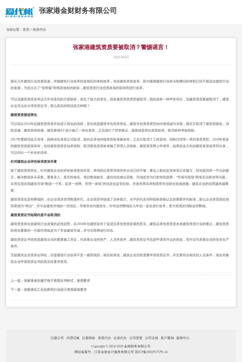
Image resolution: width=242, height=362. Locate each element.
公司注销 (151, 338)
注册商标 (88, 338)
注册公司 (57, 338)
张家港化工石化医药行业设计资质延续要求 (55, 289)
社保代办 (120, 338)
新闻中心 (183, 338)
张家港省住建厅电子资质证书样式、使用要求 (57, 280)
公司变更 (136, 338)
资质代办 (39, 29)
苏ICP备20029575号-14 (151, 352)
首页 (26, 29)
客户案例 (167, 338)
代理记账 (73, 338)
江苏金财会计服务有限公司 (114, 352)
